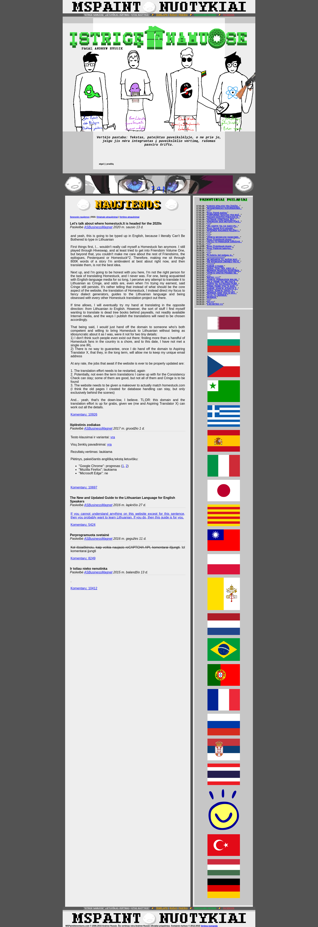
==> (209, 210)
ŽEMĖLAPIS (162, 15)
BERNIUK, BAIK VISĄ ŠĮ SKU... (222, 293)
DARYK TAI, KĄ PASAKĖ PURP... (222, 284)
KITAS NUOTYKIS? (140, 15)
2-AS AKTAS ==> (215, 304)
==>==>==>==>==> (216, 257)
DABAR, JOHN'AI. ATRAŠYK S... (222, 288)
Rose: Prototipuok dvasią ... (220, 239)
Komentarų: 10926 (84, 414)
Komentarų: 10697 (84, 487)
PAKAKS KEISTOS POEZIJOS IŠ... (223, 217)
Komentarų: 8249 (83, 558)
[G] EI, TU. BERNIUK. (217, 295)
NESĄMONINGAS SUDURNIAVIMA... (224, 208)
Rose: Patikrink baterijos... (220, 248)
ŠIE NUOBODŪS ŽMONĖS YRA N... (223, 262)
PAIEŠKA (183, 15)
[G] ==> (210, 302)
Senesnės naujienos (79, 217)
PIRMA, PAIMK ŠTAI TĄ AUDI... (221, 286)
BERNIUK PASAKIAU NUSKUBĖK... (224, 271)
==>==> (210, 264)
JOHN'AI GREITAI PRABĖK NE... (222, 273)
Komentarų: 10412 (84, 588)
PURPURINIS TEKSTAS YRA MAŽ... (224, 215)
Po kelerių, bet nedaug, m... (220, 255)
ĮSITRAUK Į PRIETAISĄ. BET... (221, 219)
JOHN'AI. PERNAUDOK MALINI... (223, 279)
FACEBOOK (228, 15)
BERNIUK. (212, 297)
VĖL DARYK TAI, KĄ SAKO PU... (222, 226)
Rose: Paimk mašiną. (217, 213)
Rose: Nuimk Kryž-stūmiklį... (220, 228)
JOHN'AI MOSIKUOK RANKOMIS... (223, 237)
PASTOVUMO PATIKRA (205, 15)
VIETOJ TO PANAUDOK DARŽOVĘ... (224, 242)
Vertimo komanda (209, 926)
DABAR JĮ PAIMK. (215, 266)
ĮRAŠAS (173, 15)
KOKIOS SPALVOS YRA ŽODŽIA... (223, 206)
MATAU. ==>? (213, 277)
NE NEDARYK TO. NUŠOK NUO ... (223, 259)
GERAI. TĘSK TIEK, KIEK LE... (221, 268)
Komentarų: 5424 (83, 524)
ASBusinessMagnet (98, 227)
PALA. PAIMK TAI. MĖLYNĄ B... (222, 282)
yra (113, 437)
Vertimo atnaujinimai (130, 217)
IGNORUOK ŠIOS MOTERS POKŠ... (224, 222)
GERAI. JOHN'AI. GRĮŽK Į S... (221, 291)
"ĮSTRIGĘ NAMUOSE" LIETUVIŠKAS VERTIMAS (107, 15)
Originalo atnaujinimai (107, 217)
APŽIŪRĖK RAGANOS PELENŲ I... (223, 230)
